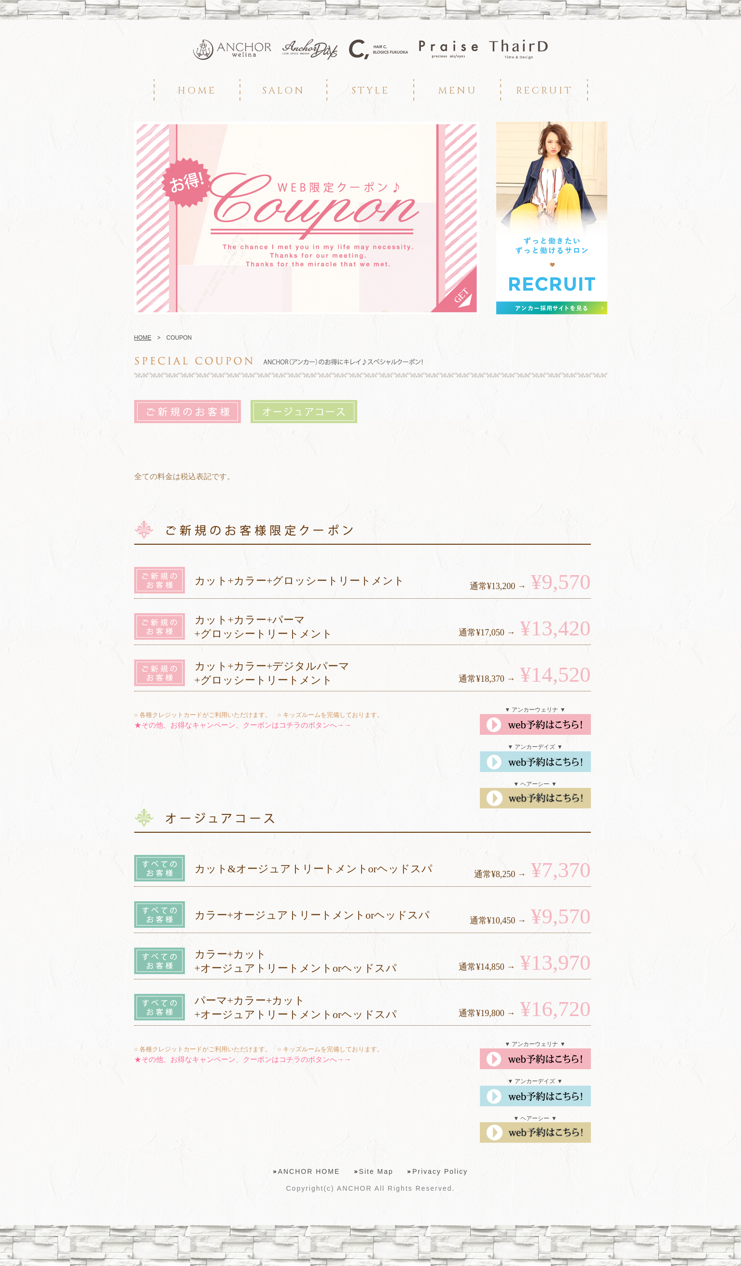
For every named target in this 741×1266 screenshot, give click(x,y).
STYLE (370, 90)
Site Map (376, 1171)
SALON (283, 90)
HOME (197, 90)
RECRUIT (544, 90)
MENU (457, 90)
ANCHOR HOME (309, 1171)
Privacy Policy (440, 1171)
